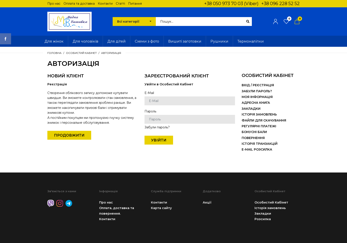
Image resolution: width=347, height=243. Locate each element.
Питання (135, 4)
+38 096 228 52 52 (280, 3)
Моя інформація (257, 97)
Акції (207, 202)
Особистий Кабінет (81, 53)
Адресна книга (256, 103)
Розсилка (262, 219)
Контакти (105, 4)
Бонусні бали (254, 132)
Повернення (253, 138)
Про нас (53, 4)
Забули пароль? (157, 127)
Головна (54, 53)
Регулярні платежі (259, 126)
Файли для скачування (264, 120)
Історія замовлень (259, 114)
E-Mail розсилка (257, 149)
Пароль (150, 111)
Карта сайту (161, 208)
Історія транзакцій (260, 144)
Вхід (246, 85)
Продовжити (69, 135)
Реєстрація (263, 85)
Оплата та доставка (79, 4)
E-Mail (149, 93)
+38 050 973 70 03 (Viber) (231, 3)
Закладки (251, 109)
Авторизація (111, 53)
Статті (120, 4)
